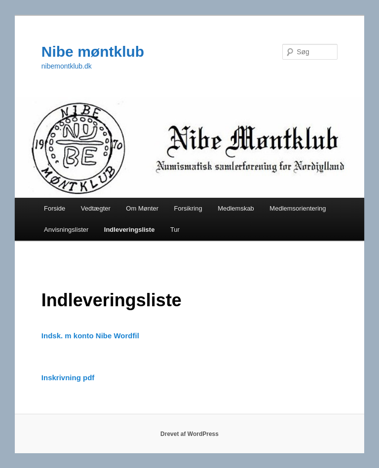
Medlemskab (236, 208)
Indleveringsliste (129, 229)
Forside (54, 208)
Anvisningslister (66, 229)
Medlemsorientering (297, 208)
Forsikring (188, 208)
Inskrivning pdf (68, 377)
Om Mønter (142, 208)
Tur (175, 229)
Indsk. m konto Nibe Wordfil (90, 335)
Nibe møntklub (92, 51)
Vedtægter (96, 208)
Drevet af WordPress (189, 434)
